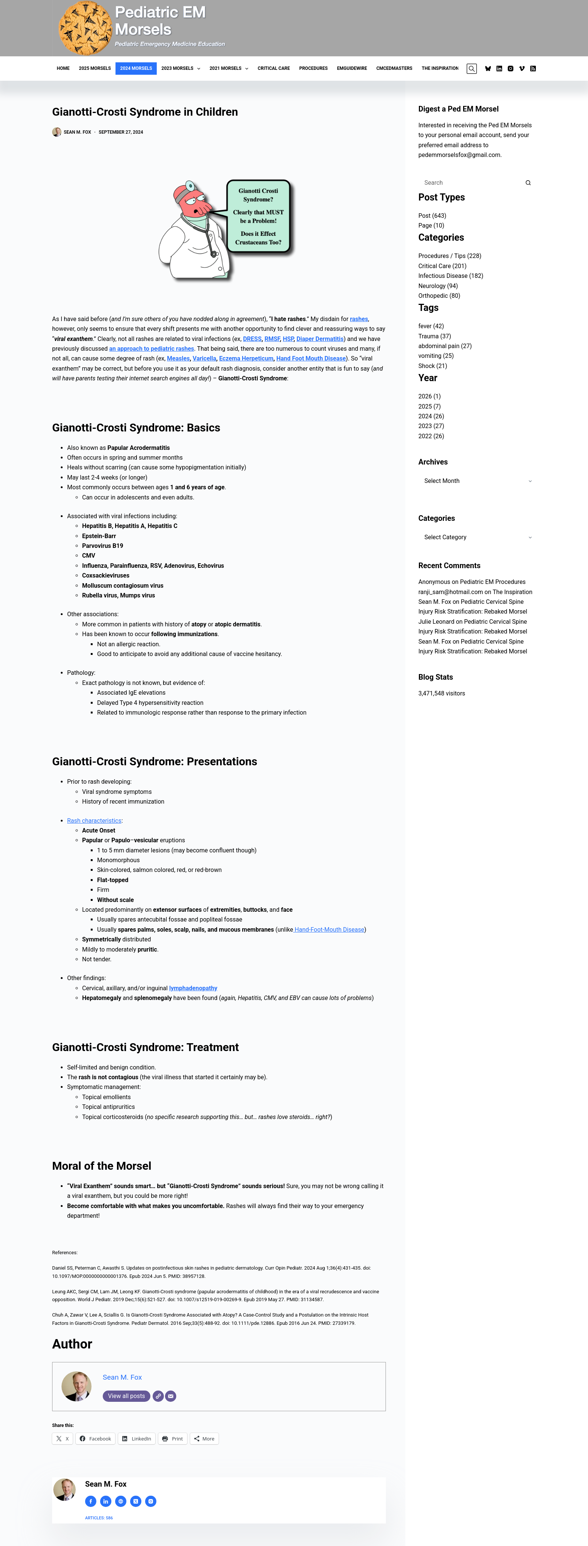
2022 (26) (431, 436)
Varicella (204, 358)
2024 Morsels (136, 68)
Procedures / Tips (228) (450, 255)
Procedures (313, 68)
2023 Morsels (182, 68)
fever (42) (431, 326)
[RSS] (533, 68)
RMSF (272, 338)
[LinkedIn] (499, 68)
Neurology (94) (438, 286)
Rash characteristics (94, 820)
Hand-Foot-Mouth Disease (328, 929)
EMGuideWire (352, 68)
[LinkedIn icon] (105, 1501)
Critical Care (274, 68)
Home (63, 68)
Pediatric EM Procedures (493, 581)
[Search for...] (469, 182)
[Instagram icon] (150, 1501)
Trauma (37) (434, 336)
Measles (178, 358)
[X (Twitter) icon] (135, 1501)
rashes (359, 319)
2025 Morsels (95, 68)
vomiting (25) (436, 355)
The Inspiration (440, 68)
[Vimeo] (522, 68)
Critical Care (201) (442, 266)
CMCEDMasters (394, 68)
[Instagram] (510, 68)
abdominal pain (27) (445, 346)
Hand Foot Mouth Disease (311, 358)
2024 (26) (431, 416)
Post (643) (432, 215)
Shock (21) (432, 366)
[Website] (158, 1396)
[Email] (170, 1396)
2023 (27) (431, 426)
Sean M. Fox (122, 1377)
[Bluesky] (488, 68)
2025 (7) (429, 406)
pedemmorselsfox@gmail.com (459, 154)
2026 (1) (429, 396)
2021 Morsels (230, 68)
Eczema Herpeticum (246, 358)
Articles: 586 (99, 1518)
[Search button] (528, 182)
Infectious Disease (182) (450, 275)
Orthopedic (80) (439, 295)
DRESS (252, 338)
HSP (288, 338)
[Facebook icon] (90, 1501)
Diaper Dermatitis (320, 338)
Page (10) (431, 225)
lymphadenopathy (193, 988)
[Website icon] (120, 1501)
